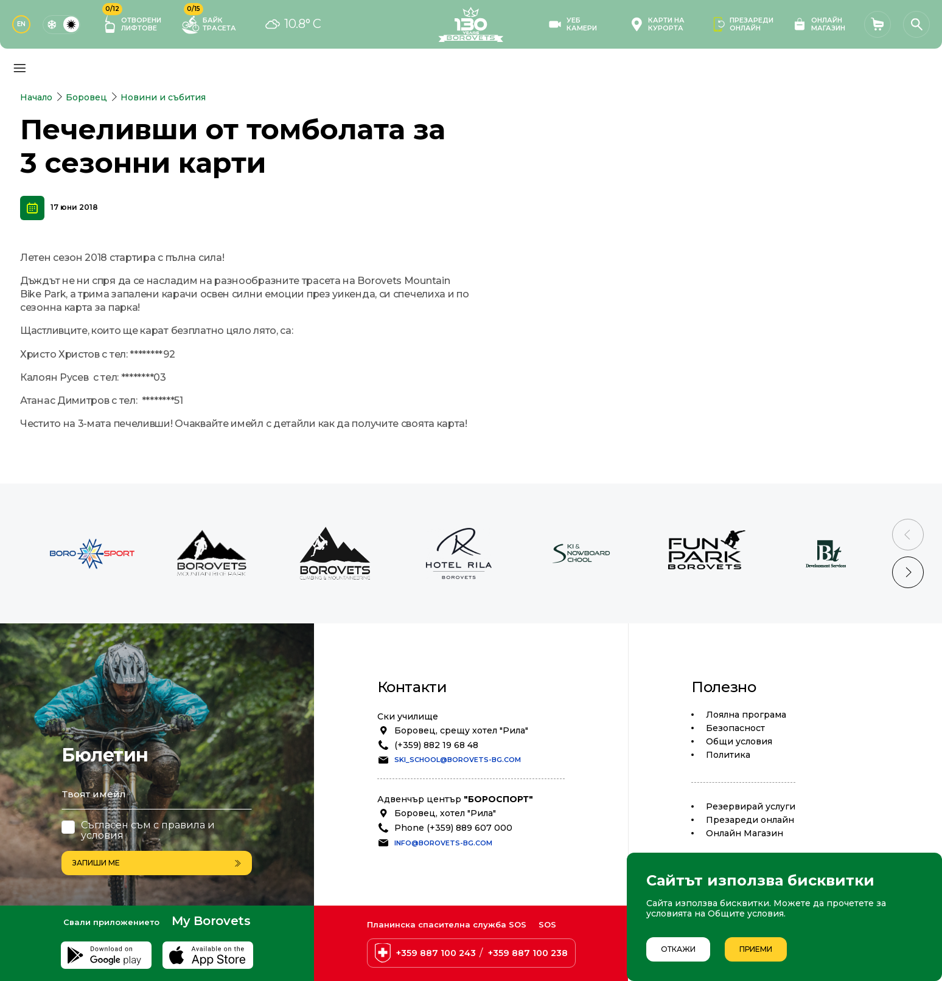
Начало (36, 97)
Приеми (755, 949)
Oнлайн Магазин (744, 833)
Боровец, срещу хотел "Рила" (461, 730)
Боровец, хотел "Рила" (445, 813)
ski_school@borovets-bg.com (457, 759)
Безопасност (735, 728)
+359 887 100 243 (436, 953)
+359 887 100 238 (528, 953)
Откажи (678, 949)
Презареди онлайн (750, 819)
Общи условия (739, 741)
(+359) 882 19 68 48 (436, 745)
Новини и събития (163, 97)
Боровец (86, 97)
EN (21, 24)
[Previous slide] (908, 534)
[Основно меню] (19, 68)
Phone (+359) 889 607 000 (453, 827)
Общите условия (746, 913)
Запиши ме (156, 862)
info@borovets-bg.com (443, 843)
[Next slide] (908, 572)
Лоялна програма (746, 714)
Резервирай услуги (750, 806)
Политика (728, 754)
